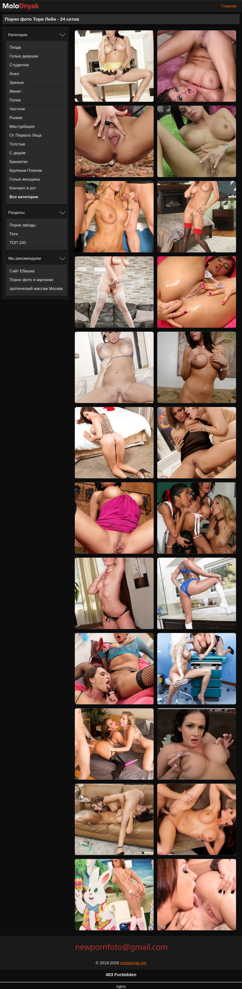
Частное (17, 109)
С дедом (17, 153)
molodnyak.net (133, 963)
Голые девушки (23, 56)
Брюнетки (18, 161)
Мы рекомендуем (24, 258)
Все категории (23, 197)
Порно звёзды (22, 225)
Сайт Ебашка (21, 271)
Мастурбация (21, 126)
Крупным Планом (25, 170)
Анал (14, 74)
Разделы (16, 212)
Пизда (15, 47)
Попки (15, 100)
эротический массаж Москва (36, 288)
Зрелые (16, 82)
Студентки (19, 65)
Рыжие (15, 117)
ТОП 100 (17, 242)
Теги (13, 234)
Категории (17, 35)
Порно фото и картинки (31, 280)
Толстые (17, 144)
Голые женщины (24, 179)
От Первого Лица (25, 135)
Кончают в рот (22, 188)
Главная (229, 6)
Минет (15, 91)
